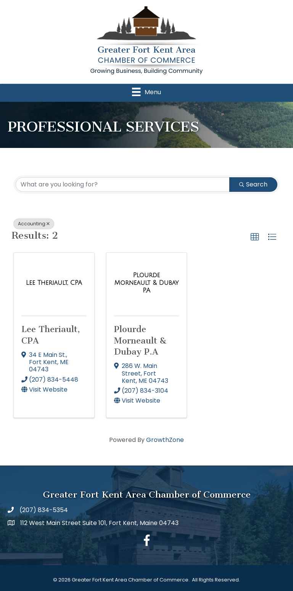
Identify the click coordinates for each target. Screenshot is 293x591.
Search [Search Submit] (253, 184)
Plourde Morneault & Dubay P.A (140, 340)
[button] (254, 237)
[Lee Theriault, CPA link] (54, 283)
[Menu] (146, 92)
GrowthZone (165, 439)
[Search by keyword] (123, 184)
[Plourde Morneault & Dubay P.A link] (146, 282)
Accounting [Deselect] (34, 223)
